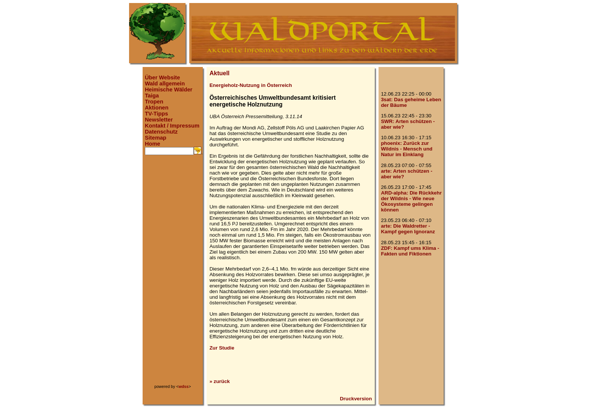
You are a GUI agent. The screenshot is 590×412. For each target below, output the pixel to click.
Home (152, 144)
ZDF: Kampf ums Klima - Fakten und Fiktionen (410, 251)
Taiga (152, 96)
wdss (184, 386)
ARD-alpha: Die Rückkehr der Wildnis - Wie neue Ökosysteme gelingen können (411, 201)
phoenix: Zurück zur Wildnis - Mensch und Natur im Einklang (406, 148)
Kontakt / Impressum (172, 126)
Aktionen (157, 108)
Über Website (162, 77)
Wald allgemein (165, 84)
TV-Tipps (156, 114)
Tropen (154, 102)
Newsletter (159, 120)
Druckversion (356, 398)
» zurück (220, 381)
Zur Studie (222, 348)
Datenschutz (161, 132)
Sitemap (155, 138)
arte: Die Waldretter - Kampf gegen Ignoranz (408, 228)
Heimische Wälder (168, 90)
